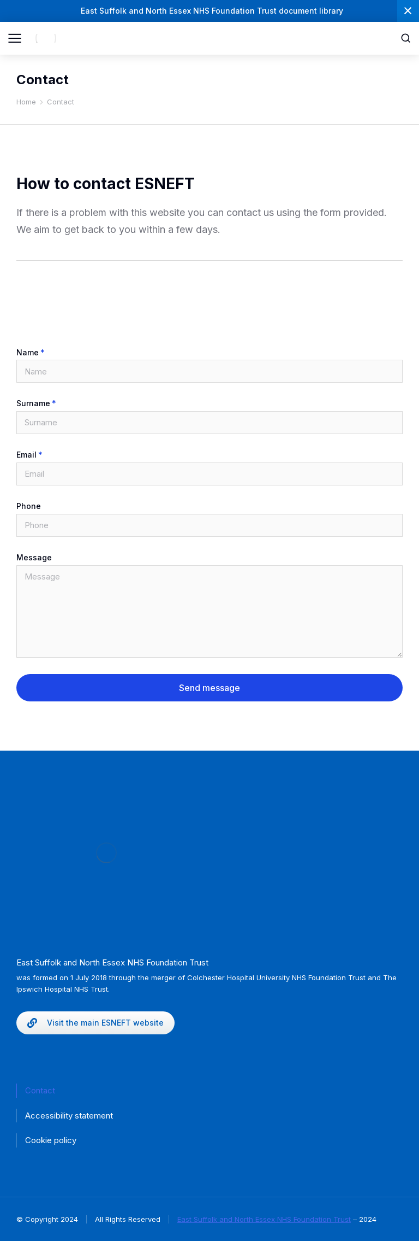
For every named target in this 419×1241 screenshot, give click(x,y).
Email (26, 454)
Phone (28, 506)
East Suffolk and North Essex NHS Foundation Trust (264, 1219)
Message (34, 557)
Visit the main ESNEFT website (95, 1023)
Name (27, 352)
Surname (33, 403)
